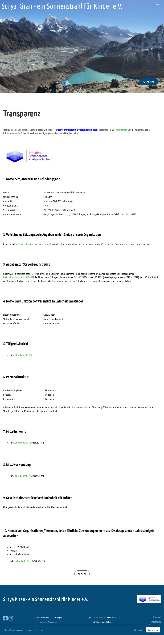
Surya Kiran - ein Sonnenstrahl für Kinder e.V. (62, 6)
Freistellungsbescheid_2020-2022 (18, 277)
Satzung (45, 243)
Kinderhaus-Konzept (23, 243)
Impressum (156, 621)
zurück (82, 574)
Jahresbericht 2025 (23, 354)
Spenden (149, 82)
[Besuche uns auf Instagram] (10, 618)
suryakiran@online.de (48, 621)
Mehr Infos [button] (39, 629)
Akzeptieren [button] (153, 629)
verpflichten (121, 129)
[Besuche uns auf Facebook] (5, 618)
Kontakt (157, 617)
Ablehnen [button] (138, 629)
